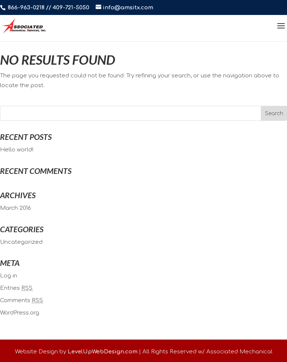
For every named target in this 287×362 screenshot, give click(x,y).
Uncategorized (21, 242)
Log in (8, 276)
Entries (16, 288)
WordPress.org (19, 313)
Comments (21, 300)
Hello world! (16, 150)
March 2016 (15, 208)
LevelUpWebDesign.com (103, 352)
